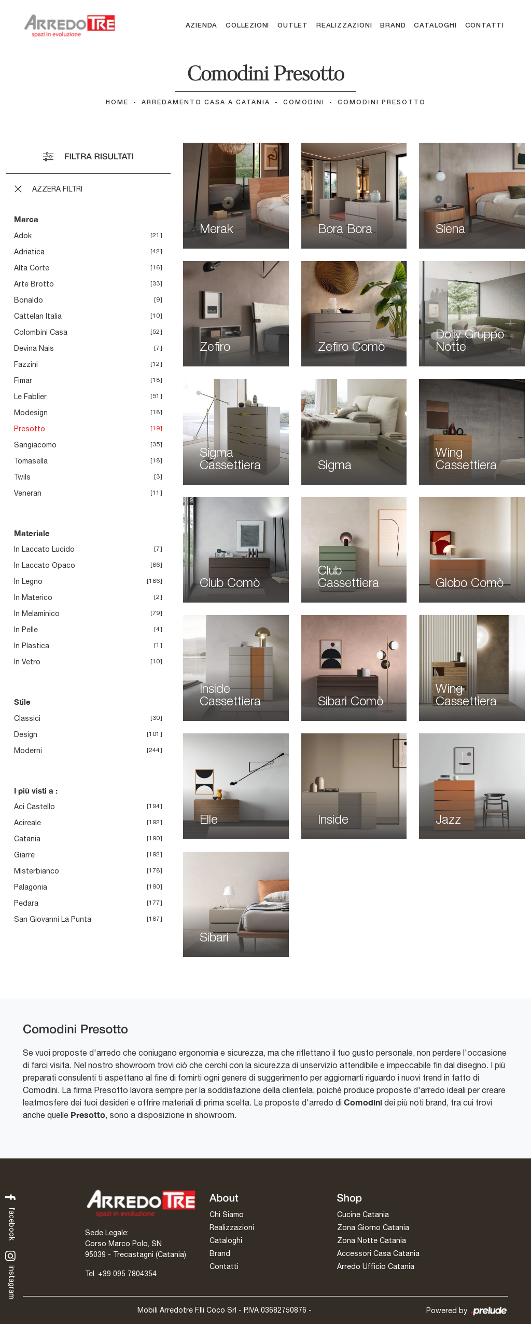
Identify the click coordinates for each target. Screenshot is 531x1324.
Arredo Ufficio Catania (375, 1266)
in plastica (31, 646)
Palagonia (30, 887)
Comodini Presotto (382, 102)
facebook (10, 1216)
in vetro (27, 662)
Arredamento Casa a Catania (206, 102)
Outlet (292, 26)
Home (117, 102)
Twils (22, 477)
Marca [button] (26, 219)
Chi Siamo (226, 1214)
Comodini (304, 102)
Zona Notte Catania (371, 1240)
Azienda (202, 26)
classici (27, 718)
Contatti (484, 26)
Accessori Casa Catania (378, 1253)
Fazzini (26, 364)
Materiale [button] (32, 533)
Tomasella (31, 461)
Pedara (26, 903)
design (25, 734)
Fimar (23, 380)
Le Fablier (30, 396)
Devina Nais (34, 348)
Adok (23, 235)
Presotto (29, 429)
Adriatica (29, 252)
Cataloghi (435, 26)
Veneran (27, 493)
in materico (33, 598)
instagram (10, 1274)
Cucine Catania (363, 1214)
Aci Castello (34, 807)
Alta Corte (31, 268)
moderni (28, 750)
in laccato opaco (44, 566)
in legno (28, 582)
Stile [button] (22, 702)
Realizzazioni (344, 26)
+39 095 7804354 (127, 1274)
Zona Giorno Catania (373, 1227)
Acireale (27, 823)
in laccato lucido (44, 549)
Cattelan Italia (38, 316)
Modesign (31, 412)
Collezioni (247, 26)
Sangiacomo (35, 445)
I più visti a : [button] (36, 790)
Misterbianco (36, 871)
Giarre (24, 855)
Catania (27, 839)
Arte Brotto (34, 284)
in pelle (26, 630)
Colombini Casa (40, 332)
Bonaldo (28, 300)
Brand (393, 26)
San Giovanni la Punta (52, 920)
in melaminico (37, 614)
